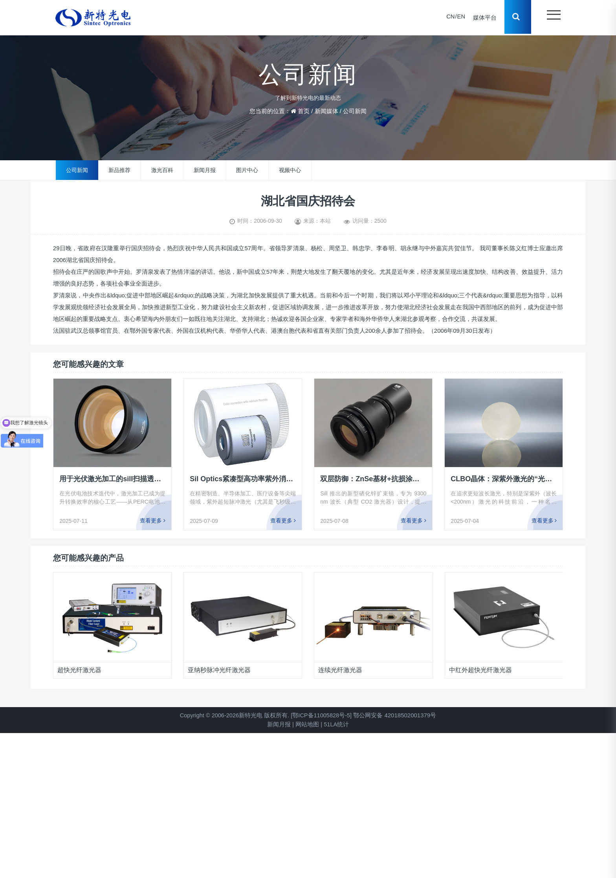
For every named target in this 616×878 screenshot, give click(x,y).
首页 (304, 111)
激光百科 (162, 170)
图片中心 (247, 170)
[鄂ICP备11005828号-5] (322, 715)
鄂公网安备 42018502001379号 (396, 715)
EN (460, 17)
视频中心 (290, 170)
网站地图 (307, 724)
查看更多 (152, 520)
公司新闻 (355, 111)
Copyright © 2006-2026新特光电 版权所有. (234, 715)
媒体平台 (484, 17)
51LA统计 (336, 724)
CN (449, 17)
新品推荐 (119, 170)
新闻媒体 (326, 111)
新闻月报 (205, 170)
